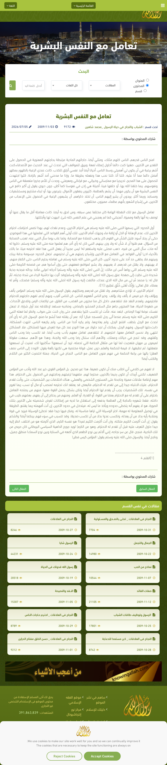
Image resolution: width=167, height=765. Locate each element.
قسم (141, 90)
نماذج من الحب (144, 566)
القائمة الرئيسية (83, 5)
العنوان (142, 80)
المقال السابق (147, 488)
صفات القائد (146, 590)
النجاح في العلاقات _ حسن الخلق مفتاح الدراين (47, 638)
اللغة (11, 5)
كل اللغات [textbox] (72, 85)
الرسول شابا (68, 542)
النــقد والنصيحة (66, 590)
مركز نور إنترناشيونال (74, 712)
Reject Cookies (64, 755)
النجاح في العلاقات (63, 518)
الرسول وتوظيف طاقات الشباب (134, 614)
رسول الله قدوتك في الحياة (59, 566)
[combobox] (104, 85)
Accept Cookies (102, 755)
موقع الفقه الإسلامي (73, 699)
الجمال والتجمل (144, 542)
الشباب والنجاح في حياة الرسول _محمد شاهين (113, 126)
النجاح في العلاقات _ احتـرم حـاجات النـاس (51, 614)
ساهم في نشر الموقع (96, 699)
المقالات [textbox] (110, 85)
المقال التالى (19, 488)
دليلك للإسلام (95, 709)
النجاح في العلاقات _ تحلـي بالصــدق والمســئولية (124, 518)
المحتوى (141, 85)
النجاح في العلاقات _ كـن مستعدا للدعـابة (128, 638)
